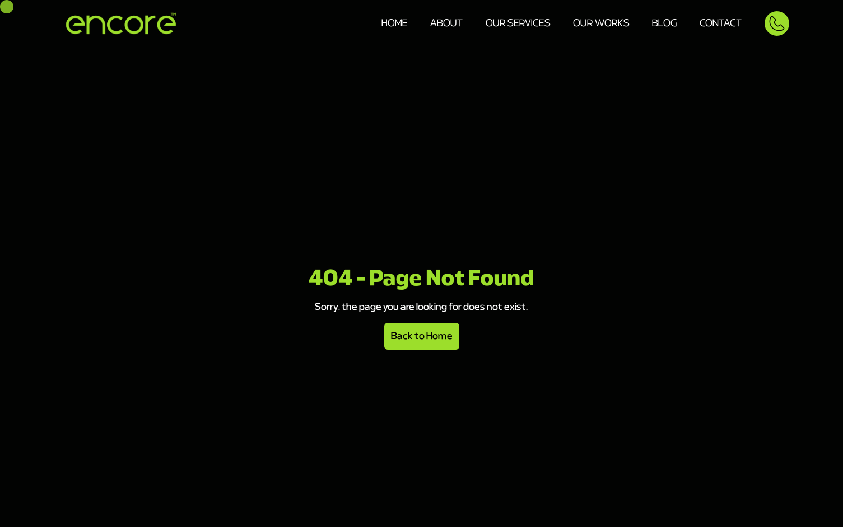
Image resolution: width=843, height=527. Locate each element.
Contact (721, 23)
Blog (664, 23)
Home (394, 23)
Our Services (518, 23)
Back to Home (422, 336)
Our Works (601, 23)
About (446, 23)
